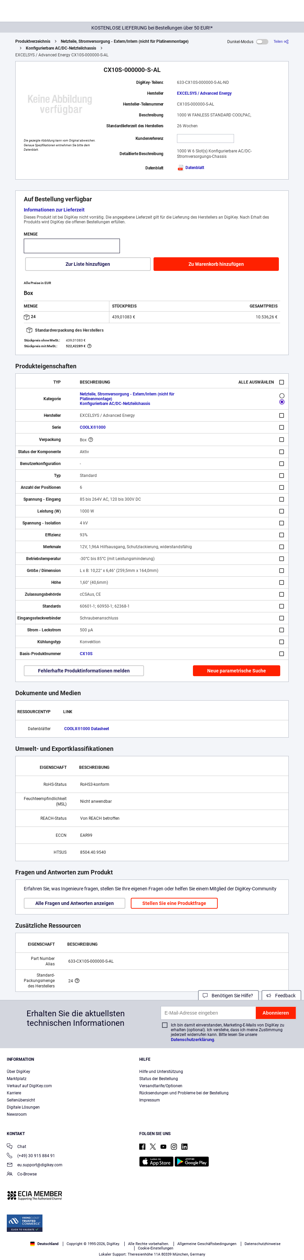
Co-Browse (22, 1174)
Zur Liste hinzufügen (88, 264)
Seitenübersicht (21, 1100)
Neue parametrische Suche (236, 670)
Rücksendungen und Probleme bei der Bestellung (184, 1093)
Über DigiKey (18, 1071)
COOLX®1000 (93, 427)
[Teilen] (281, 41)
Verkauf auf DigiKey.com (29, 1085)
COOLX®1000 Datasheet (86, 728)
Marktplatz (16, 1078)
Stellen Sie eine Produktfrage (174, 903)
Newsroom (17, 1114)
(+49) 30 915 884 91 (31, 1156)
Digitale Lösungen (23, 1107)
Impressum (149, 1100)
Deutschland (44, 1244)
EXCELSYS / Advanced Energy (204, 93)
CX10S (86, 653)
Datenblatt (190, 167)
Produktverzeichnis (32, 41)
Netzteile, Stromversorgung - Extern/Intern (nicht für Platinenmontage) (125, 41)
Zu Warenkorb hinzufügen (216, 264)
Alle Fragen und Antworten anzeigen (74, 903)
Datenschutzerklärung (192, 1039)
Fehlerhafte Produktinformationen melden (84, 670)
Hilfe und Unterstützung (161, 1071)
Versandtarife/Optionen (160, 1085)
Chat (16, 1147)
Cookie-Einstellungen (155, 1248)
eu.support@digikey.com (34, 1165)
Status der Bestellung (158, 1078)
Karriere (14, 1093)
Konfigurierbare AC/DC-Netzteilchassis (61, 48)
